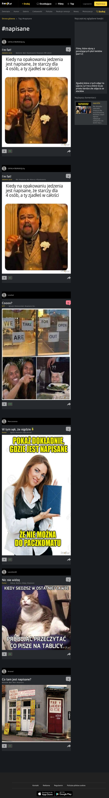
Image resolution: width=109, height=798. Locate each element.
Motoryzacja (88, 11)
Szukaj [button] (102, 11)
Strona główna (8, 18)
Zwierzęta (6, 11)
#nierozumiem (19, 306)
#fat (17, 179)
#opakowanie (31, 53)
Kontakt (35, 785)
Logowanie (87, 4)
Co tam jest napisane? (16, 679)
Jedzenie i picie (7, 53)
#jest (24, 53)
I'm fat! (6, 50)
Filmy (61, 3)
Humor (16, 11)
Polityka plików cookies (76, 785)
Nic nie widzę (11, 580)
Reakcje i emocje (63, 11)
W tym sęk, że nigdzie (18, 429)
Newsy (76, 11)
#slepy (24, 583)
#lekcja (12, 583)
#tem (14, 682)
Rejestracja (100, 4)
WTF (3, 306)
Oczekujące (45, 3)
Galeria (26, 11)
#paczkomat (27, 432)
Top (72, 3)
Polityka (49, 11)
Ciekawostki (37, 11)
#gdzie (12, 432)
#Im (28, 179)
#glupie (11, 306)
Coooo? (7, 303)
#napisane (40, 53)
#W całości (48, 53)
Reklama (46, 785)
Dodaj (27, 3)
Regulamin (58, 785)
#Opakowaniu (41, 179)
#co (33, 306)
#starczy (33, 179)
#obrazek (5, 682)
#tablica (18, 583)
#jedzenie (19, 53)
